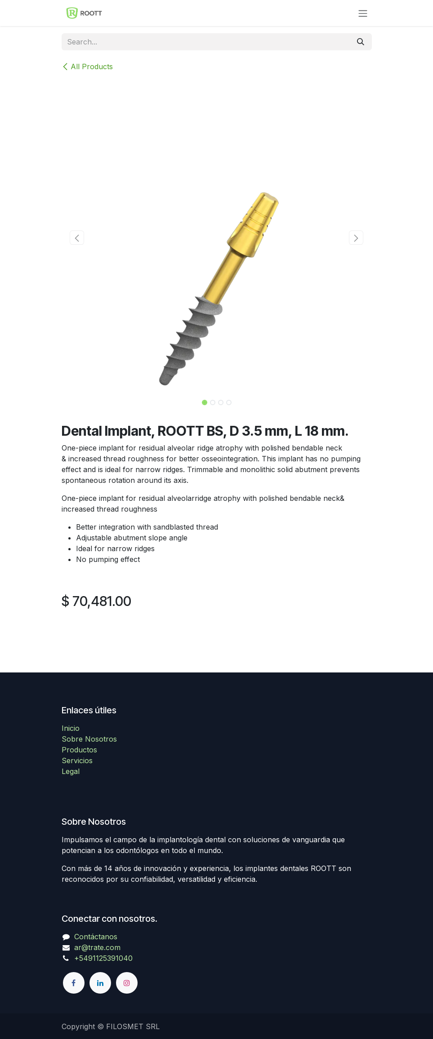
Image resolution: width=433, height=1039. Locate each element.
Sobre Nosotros (89, 738)
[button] (77, 237)
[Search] (360, 41)
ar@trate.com (97, 947)
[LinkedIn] (100, 983)
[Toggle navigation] (363, 13)
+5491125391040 (103, 958)
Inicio (71, 728)
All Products (87, 66)
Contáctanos (95, 936)
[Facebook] (74, 983)
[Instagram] (127, 983)
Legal (71, 771)
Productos (79, 749)
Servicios (77, 760)
